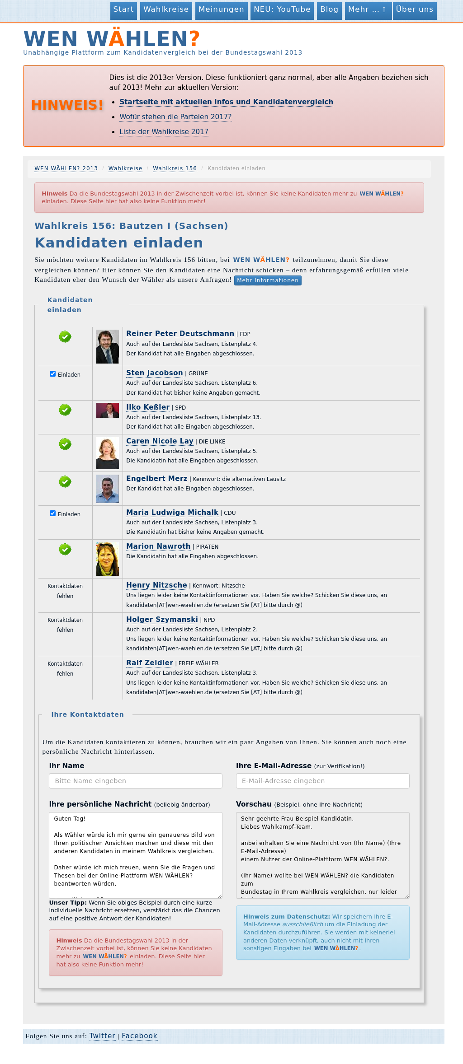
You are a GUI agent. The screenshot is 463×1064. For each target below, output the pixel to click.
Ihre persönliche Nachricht (129, 804)
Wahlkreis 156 (175, 168)
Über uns (415, 9)
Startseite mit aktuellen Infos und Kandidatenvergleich (226, 102)
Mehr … (368, 9)
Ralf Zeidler (149, 663)
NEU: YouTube (282, 9)
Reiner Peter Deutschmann (180, 334)
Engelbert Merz (157, 479)
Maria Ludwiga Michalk (172, 513)
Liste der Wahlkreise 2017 (163, 132)
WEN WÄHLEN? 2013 (66, 168)
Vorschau (299, 804)
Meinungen (221, 9)
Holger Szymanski (162, 620)
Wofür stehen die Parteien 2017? (175, 117)
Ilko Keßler (148, 407)
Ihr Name (66, 766)
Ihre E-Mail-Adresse (300, 766)
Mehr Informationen (268, 280)
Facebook (139, 1036)
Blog (329, 9)
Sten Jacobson (154, 373)
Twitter (103, 1036)
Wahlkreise (166, 9)
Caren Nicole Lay (160, 441)
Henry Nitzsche (156, 585)
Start (123, 9)
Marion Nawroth (158, 546)
